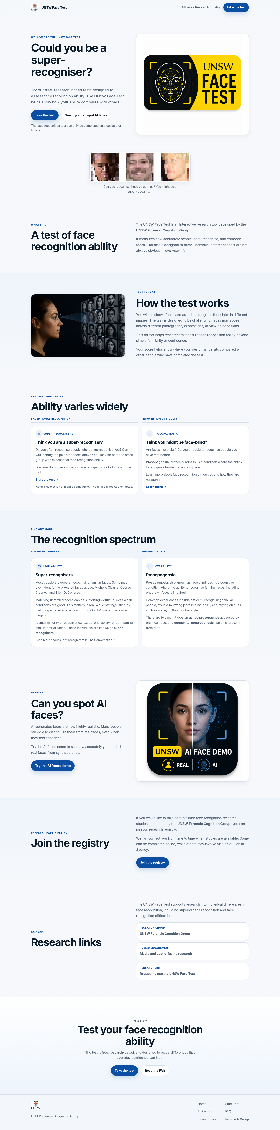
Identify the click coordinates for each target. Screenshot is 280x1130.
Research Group (237, 1119)
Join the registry (152, 862)
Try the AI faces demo (53, 766)
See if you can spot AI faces (86, 115)
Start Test (232, 1104)
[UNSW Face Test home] (49, 7)
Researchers (207, 1119)
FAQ (217, 7)
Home (202, 1104)
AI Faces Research (195, 7)
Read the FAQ (155, 1070)
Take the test (236, 7)
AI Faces (204, 1111)
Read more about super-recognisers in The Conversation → (76, 640)
